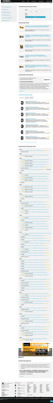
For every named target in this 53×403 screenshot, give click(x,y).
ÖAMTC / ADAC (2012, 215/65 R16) (29, 319)
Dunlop (28, 390)
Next (50, 350)
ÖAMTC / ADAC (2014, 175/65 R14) (29, 296)
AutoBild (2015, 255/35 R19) (27, 286)
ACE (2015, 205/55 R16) (27, 281)
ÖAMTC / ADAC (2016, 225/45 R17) (29, 272)
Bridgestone (29, 387)
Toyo (47, 386)
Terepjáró (31, 97)
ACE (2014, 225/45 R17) (27, 298)
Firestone (28, 391)
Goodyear (35, 387)
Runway (41, 390)
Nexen (41, 386)
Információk (34, 1)
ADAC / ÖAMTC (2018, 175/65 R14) (29, 228)
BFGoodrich (29, 386)
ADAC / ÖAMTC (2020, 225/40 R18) (29, 195)
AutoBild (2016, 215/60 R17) (27, 264)
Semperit (47, 384)
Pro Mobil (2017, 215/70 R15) (28, 238)
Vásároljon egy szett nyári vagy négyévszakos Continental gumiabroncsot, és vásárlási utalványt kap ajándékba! (37, 26)
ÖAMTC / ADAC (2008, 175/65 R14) (29, 338)
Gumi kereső (4, 389)
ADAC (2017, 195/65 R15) (27, 255)
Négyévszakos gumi (5, 394)
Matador (41, 384)
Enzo (40, 396)
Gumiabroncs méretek (5, 390)
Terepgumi (3, 395)
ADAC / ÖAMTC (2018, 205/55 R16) (29, 226)
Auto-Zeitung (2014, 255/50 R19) (28, 301)
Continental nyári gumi (25, 95)
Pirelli (41, 388)
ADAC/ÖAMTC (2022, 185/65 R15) (29, 181)
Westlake (47, 390)
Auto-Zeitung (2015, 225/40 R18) (28, 284)
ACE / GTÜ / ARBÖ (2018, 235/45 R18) (30, 216)
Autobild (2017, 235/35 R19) (27, 245)
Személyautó (21, 97)
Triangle (47, 387)
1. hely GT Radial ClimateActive (21, 385)
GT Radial (35, 388)
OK (51, 401)
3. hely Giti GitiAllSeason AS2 (21, 390)
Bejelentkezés (49, 1)
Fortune (28, 392)
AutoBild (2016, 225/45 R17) (27, 262)
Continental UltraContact (31, 112)
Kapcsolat (3, 385)
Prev (19, 350)
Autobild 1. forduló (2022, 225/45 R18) (29, 173)
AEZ (28, 396)
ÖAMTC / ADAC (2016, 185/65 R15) (29, 274)
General (35, 385)
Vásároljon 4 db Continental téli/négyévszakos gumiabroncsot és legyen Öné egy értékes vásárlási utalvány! (36, 56)
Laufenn (35, 391)
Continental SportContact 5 (31, 130)
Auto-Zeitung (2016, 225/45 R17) (28, 269)
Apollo (28, 385)
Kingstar (35, 389)
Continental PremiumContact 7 (32, 124)
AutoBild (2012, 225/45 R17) (27, 314)
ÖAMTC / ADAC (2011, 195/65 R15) (29, 331)
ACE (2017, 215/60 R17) (27, 250)
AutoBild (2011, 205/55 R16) (27, 326)
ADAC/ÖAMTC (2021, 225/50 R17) (29, 190)
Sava (40, 391)
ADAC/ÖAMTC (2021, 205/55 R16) (29, 188)
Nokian (41, 387)
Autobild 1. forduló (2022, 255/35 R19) (29, 176)
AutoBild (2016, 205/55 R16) (27, 267)
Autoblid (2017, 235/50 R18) (27, 243)
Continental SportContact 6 (31, 136)
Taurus (47, 385)
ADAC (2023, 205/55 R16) (27, 166)
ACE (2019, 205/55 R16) (27, 202)
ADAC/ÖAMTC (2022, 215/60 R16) (29, 178)
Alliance (28, 384)
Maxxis (41, 385)
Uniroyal (47, 388)
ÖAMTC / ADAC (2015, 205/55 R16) (29, 289)
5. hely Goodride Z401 (20, 396)
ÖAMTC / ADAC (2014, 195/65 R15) (29, 293)
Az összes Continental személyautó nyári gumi (28, 142)
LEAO (34, 392)
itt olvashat (5, 399)
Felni (28, 1)
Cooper (28, 388)
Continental (29, 388)
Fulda (34, 384)
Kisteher (26, 97)
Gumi (23, 1)
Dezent (35, 396)
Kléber (35, 390)
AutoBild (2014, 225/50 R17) (27, 303)
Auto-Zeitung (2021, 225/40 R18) (28, 185)
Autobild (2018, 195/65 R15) (27, 218)
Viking (47, 388)
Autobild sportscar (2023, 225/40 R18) (29, 161)
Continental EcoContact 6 (31, 118)
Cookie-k (3, 387)
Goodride (35, 386)
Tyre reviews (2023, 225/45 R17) (28, 164)
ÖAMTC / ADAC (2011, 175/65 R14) (29, 334)
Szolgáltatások (41, 1)
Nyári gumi (3, 393)
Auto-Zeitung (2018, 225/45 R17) (28, 221)
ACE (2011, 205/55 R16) (27, 329)
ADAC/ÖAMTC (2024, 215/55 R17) (29, 155)
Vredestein (48, 389)
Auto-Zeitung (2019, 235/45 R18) (28, 204)
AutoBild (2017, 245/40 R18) (27, 235)
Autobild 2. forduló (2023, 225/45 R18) (29, 159)
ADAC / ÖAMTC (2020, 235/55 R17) (29, 197)
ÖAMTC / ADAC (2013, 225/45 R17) (29, 310)
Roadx (41, 388)
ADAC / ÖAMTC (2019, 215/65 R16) (29, 209)
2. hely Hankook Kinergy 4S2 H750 (21, 388)
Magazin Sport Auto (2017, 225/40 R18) (30, 248)
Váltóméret (3, 390)
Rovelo (41, 389)
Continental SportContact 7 (31, 101)
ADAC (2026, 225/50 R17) (27, 150)
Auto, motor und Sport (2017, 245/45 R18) (30, 233)
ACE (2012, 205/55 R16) (27, 317)
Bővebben (22, 91)
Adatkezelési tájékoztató (5, 386)
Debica (28, 389)
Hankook (35, 388)
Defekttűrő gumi (4, 395)
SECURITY (41, 392)
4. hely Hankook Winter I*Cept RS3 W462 (21, 393)
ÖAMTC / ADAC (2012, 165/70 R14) (29, 322)
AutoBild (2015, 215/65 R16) (27, 279)
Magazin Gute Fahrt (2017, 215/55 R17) (30, 240)
